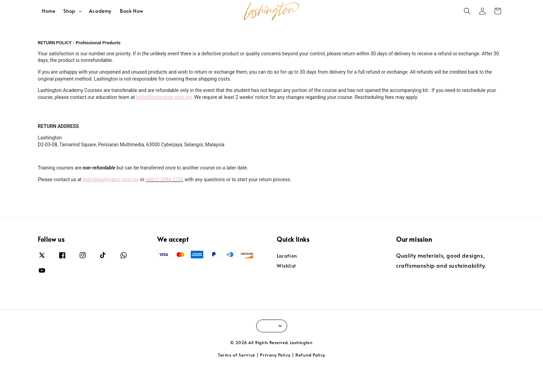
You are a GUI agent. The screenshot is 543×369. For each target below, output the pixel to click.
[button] (467, 11)
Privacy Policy (275, 355)
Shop (69, 11)
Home (48, 11)
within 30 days (371, 53)
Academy (100, 11)
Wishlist (286, 265)
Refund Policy (310, 355)
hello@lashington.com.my (164, 97)
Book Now (131, 11)
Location (287, 256)
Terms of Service (236, 355)
